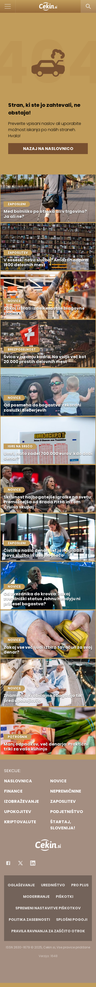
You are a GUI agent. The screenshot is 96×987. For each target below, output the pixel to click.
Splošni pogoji (71, 919)
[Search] (88, 6)
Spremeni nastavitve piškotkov (48, 908)
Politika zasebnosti (29, 919)
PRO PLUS (80, 885)
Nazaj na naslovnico (48, 149)
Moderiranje (36, 896)
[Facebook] (8, 863)
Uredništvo (53, 885)
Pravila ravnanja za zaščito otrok (48, 931)
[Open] (8, 6)
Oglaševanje (21, 885)
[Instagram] (33, 863)
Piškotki (64, 896)
